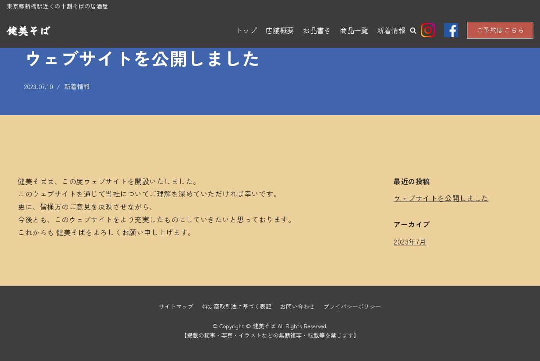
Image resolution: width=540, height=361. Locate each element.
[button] (413, 30)
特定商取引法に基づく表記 (236, 306)
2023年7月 (410, 241)
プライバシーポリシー (352, 306)
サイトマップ (176, 306)
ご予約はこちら (500, 30)
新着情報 (391, 30)
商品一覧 (354, 30)
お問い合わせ (297, 306)
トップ (246, 30)
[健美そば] (28, 30)
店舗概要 (280, 30)
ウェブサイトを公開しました (441, 198)
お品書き (317, 30)
